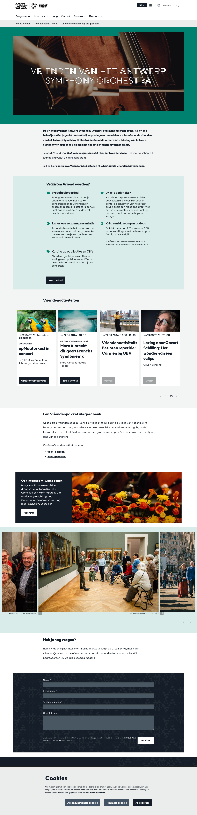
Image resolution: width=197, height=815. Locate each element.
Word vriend (56, 280)
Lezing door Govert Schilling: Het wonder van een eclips (160, 350)
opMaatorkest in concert (34, 351)
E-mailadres (50, 691)
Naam (47, 680)
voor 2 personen (57, 456)
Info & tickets (70, 380)
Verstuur (146, 740)
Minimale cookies (117, 802)
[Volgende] (176, 396)
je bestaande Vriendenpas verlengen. (123, 165)
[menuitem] (22, 16)
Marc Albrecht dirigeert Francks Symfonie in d (76, 351)
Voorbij (108, 380)
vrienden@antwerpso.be (57, 653)
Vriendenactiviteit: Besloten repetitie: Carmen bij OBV (119, 348)
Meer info (29, 512)
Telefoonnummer (52, 702)
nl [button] (141, 5)
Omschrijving (50, 713)
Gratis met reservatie (33, 380)
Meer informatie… (98, 792)
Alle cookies (142, 802)
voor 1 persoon (56, 451)
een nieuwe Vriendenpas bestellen (76, 165)
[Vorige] (183, 622)
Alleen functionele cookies (82, 802)
